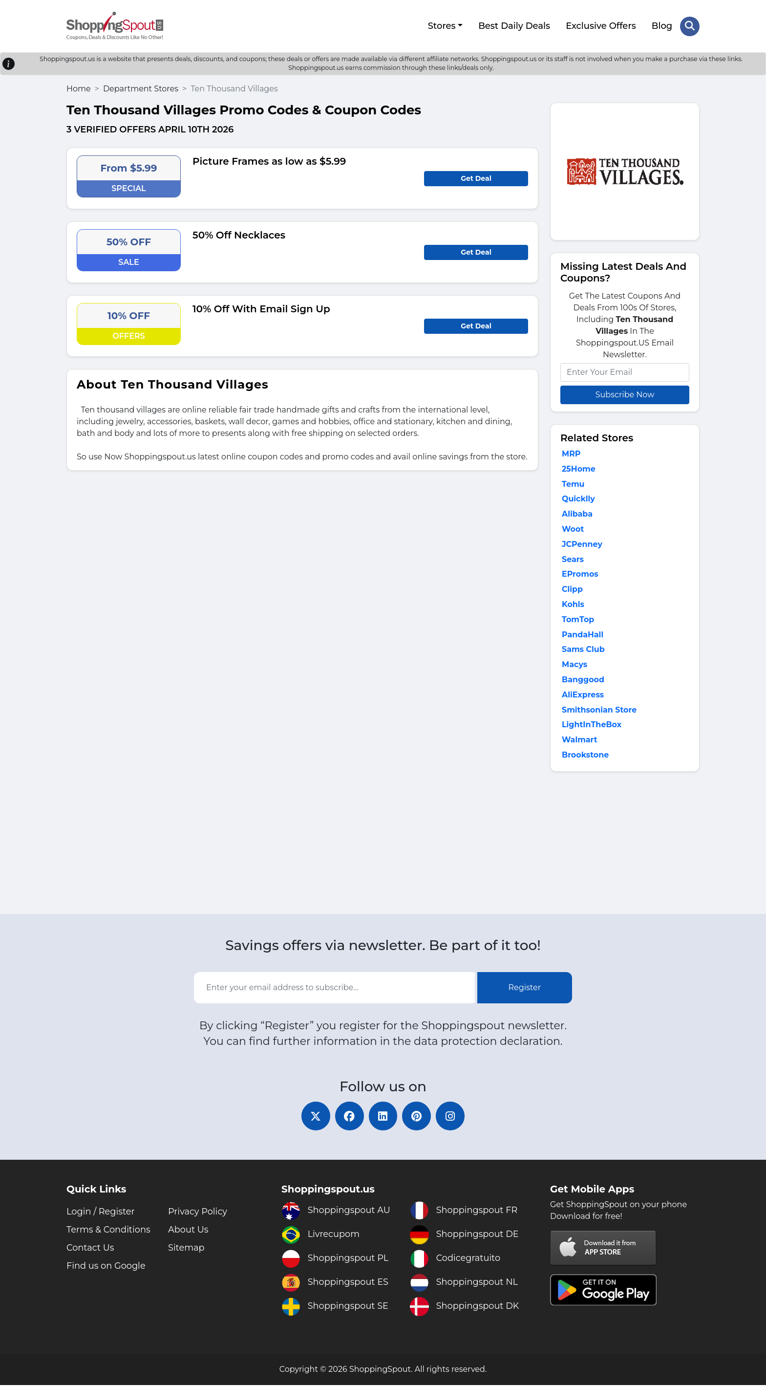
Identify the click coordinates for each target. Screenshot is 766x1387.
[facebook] (348, 1117)
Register (525, 989)
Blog (662, 26)
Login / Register (100, 1213)
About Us (188, 1231)
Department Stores (140, 88)
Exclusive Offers (601, 26)
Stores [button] (441, 26)
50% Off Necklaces (238, 234)
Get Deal (476, 177)
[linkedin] (383, 1117)
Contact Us (90, 1249)
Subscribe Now (625, 394)
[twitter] (314, 1117)
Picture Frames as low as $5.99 (269, 161)
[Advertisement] (625, 846)
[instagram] (451, 1117)
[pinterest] (417, 1117)
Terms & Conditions (108, 1231)
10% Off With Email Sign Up (261, 308)
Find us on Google (106, 1267)
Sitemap (186, 1249)
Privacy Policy (198, 1213)
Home (78, 88)
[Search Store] (690, 26)
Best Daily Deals (514, 26)
